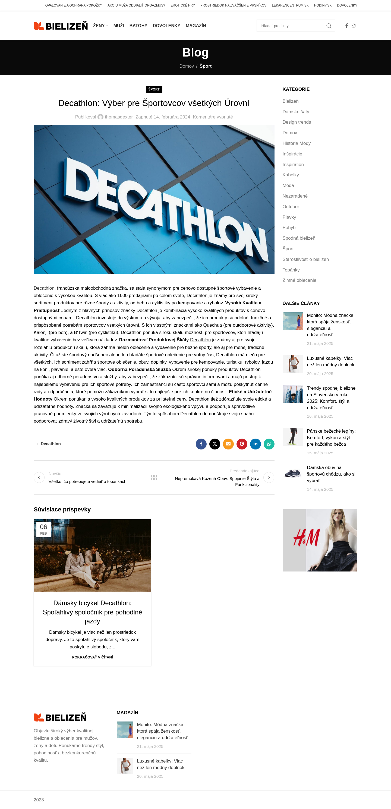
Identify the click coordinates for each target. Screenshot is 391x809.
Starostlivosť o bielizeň (306, 259)
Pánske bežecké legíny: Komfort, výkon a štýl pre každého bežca (331, 438)
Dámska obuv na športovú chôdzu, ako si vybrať (331, 474)
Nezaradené (295, 196)
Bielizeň (291, 101)
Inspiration (293, 164)
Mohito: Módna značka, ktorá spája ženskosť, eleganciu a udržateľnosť (162, 731)
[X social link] (214, 444)
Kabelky (291, 174)
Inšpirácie (292, 154)
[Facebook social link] (346, 25)
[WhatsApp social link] (269, 444)
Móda (288, 185)
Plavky (289, 217)
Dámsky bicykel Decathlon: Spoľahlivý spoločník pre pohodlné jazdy (92, 612)
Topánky (291, 270)
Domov (186, 66)
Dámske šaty (296, 111)
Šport (206, 66)
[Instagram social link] (353, 25)
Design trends (297, 122)
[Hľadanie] (296, 26)
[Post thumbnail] (293, 329)
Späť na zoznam (154, 477)
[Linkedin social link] (255, 444)
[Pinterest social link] (242, 444)
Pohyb (289, 227)
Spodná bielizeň (299, 238)
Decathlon (51, 443)
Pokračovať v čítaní (92, 657)
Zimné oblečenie (300, 280)
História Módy (297, 143)
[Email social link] (228, 444)
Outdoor (291, 206)
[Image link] (60, 716)
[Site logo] (61, 25)
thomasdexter (119, 117)
